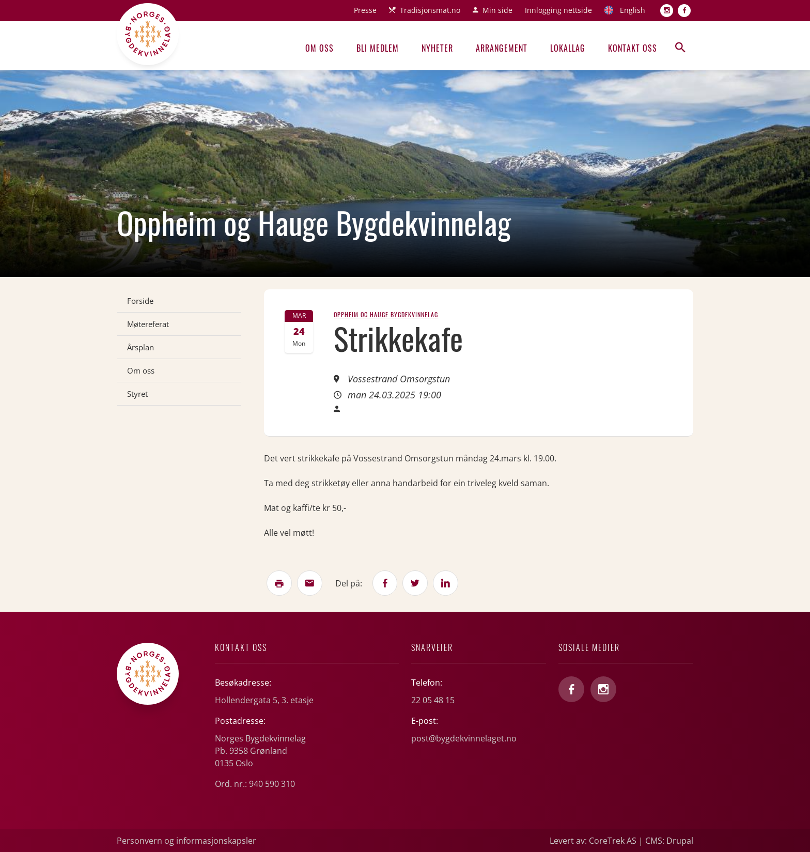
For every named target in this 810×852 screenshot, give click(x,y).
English (632, 10)
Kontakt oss (632, 48)
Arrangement (501, 48)
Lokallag (567, 48)
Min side (497, 10)
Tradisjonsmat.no (430, 10)
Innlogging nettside (558, 10)
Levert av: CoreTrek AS (593, 840)
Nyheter (437, 48)
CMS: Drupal (669, 840)
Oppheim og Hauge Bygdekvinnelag (386, 314)
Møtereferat (148, 324)
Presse (365, 10)
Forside (140, 301)
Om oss (319, 48)
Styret (137, 394)
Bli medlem (377, 48)
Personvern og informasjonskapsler (186, 840)
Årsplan (140, 347)
